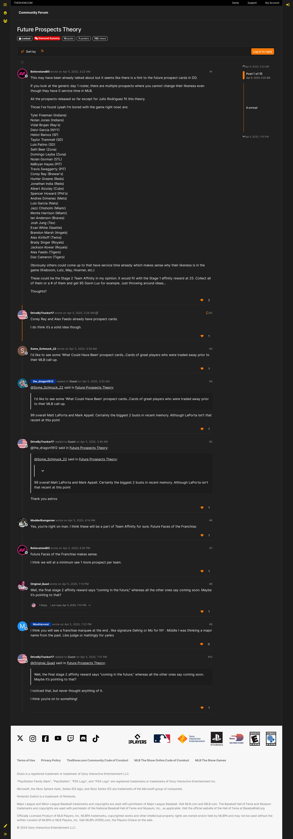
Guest (73, 381)
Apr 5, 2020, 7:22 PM (78, 624)
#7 (210, 548)
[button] (5, 826)
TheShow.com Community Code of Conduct (97, 760)
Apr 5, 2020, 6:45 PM (76, 548)
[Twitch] (70, 738)
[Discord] (83, 738)
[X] (20, 738)
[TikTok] (96, 738)
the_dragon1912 (43, 381)
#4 (210, 381)
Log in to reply (262, 51)
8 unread (251, 107)
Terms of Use (26, 760)
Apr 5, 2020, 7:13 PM (75, 583)
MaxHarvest (41, 624)
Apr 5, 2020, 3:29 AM (83, 348)
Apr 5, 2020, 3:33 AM (96, 381)
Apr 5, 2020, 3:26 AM (81, 312)
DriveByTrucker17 (42, 312)
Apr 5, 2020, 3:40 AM (94, 441)
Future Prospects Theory (94, 387)
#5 (210, 441)
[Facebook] (45, 738)
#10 (210, 656)
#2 (210, 312)
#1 (211, 71)
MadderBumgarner (43, 520)
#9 (210, 624)
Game (235, 2)
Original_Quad (40, 583)
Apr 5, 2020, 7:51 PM (93, 656)
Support (252, 2)
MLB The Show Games (210, 760)
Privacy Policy (51, 760)
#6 (210, 520)
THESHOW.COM (23, 2)
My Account (272, 2)
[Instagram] (33, 738)
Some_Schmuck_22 (43, 348)
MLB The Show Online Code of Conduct (161, 760)
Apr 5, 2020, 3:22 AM (76, 71)
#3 (210, 348)
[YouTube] (58, 738)
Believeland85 (40, 71)
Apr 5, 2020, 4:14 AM (81, 520)
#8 (210, 583)
